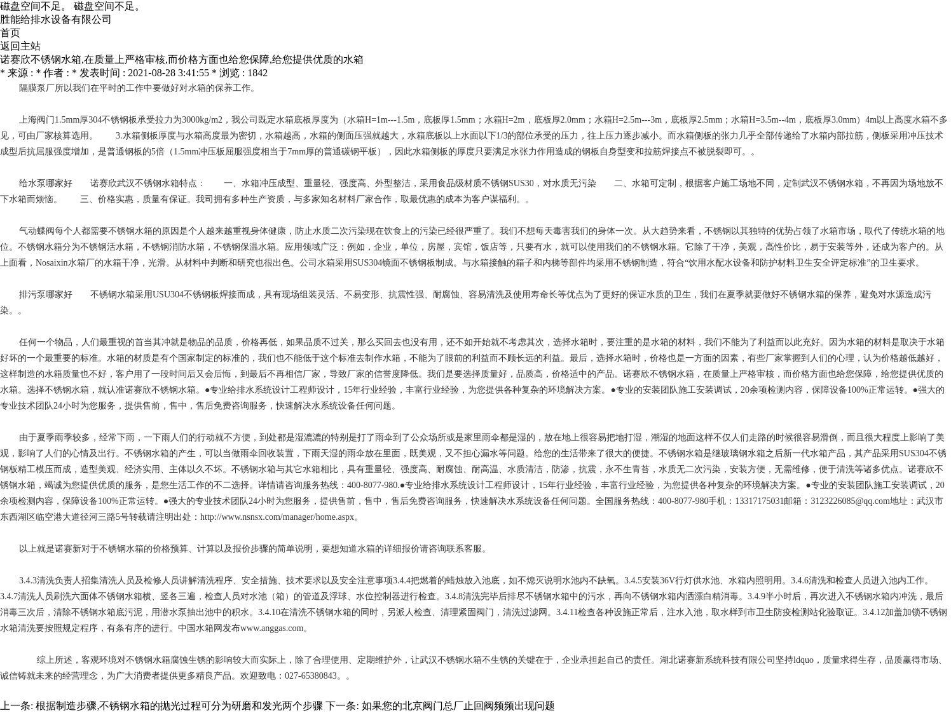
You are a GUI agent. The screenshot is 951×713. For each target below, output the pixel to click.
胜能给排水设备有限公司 (56, 19)
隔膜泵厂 (37, 88)
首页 (10, 32)
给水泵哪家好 (45, 183)
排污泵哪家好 (45, 294)
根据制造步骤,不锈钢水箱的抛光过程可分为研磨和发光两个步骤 (179, 705)
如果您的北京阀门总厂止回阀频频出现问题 (458, 705)
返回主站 (20, 46)
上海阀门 (37, 120)
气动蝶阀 (37, 231)
